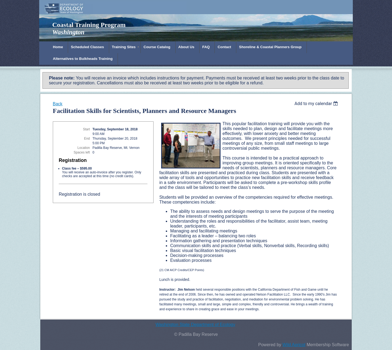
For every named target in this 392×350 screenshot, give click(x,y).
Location (84, 148)
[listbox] (317, 103)
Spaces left (82, 152)
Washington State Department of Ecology (195, 324)
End (87, 138)
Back (58, 104)
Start (86, 129)
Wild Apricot (293, 344)
